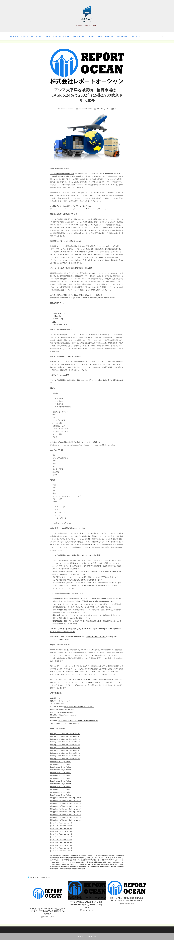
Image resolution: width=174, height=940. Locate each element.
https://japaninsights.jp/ (67, 715)
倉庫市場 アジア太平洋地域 (85, 862)
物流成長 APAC (105, 864)
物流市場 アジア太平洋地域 (92, 864)
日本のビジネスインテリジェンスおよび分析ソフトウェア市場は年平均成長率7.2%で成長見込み (47, 911)
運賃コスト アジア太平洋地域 (61, 869)
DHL (54, 321)
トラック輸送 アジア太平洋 (104, 860)
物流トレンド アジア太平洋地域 (75, 864)
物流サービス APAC (61, 864)
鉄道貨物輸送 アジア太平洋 (77, 869)
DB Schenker (57, 316)
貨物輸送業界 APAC (105, 866)
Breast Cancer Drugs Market (60, 761)
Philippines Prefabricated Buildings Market (65, 798)
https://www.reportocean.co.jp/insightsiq (79, 706)
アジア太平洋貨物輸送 (78, 858)
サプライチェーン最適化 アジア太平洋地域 (84, 860)
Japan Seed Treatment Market (61, 823)
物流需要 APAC (56, 866)
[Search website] (163, 36)
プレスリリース (103, 109)
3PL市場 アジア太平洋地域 (61, 855)
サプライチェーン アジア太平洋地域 (62, 860)
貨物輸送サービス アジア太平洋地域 (89, 866)
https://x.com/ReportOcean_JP (68, 723)
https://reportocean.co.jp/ (64, 712)
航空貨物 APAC (65, 866)
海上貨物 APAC (98, 862)
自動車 (113, 109)
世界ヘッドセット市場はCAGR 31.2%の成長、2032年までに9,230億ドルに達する (126, 899)
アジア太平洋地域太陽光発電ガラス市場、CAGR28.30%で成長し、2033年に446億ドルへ (87, 904)
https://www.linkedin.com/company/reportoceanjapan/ (78, 720)
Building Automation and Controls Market (65, 733)
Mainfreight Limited (59, 324)
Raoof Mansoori (67, 109)
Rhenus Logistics (58, 313)
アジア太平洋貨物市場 (65, 858)
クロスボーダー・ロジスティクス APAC (96, 858)
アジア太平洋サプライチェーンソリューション (82, 855)
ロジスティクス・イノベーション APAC (66, 862)
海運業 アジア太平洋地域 (109, 862)
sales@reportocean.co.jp (64, 709)
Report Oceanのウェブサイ (96, 637)
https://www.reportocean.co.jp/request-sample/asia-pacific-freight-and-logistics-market (83, 209)
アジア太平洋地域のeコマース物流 (105, 855)
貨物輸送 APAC (74, 866)
